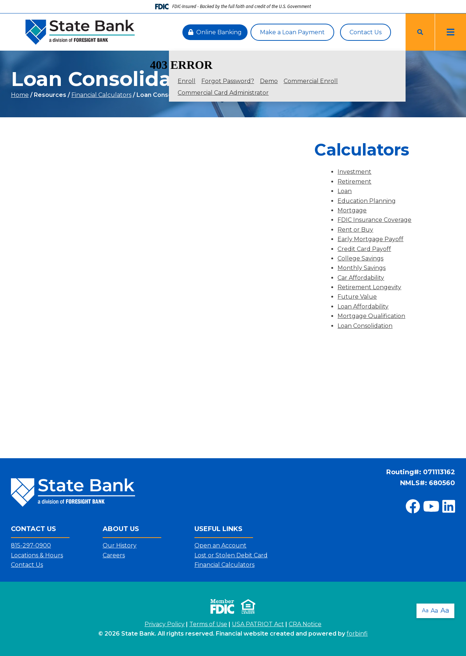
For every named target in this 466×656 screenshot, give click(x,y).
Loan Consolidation (364, 325)
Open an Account (220, 545)
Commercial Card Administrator (223, 93)
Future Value (357, 296)
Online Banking (215, 32)
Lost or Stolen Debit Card (231, 555)
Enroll (187, 81)
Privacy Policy (165, 624)
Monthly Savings (361, 267)
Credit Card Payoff (364, 248)
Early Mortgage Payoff (370, 239)
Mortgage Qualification (371, 316)
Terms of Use (208, 624)
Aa (425, 610)
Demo (269, 81)
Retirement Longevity (369, 287)
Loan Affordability (362, 306)
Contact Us (366, 32)
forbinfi (357, 633)
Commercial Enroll (311, 81)
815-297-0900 (31, 545)
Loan (344, 191)
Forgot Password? (227, 81)
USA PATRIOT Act (258, 624)
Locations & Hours (37, 555)
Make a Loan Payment (292, 32)
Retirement (354, 181)
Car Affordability (360, 277)
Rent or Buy (355, 229)
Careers (114, 555)
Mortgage (352, 210)
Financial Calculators (101, 94)
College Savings (360, 258)
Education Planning (366, 200)
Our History (120, 545)
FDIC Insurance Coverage (374, 219)
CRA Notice (305, 624)
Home (20, 94)
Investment (354, 171)
